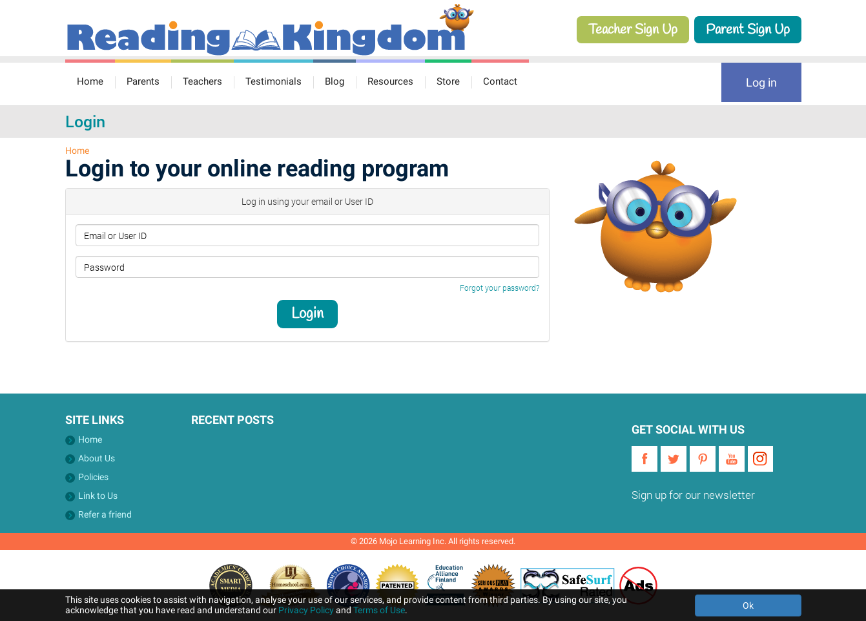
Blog (334, 81)
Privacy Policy (306, 610)
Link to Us (98, 495)
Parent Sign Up (748, 30)
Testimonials (273, 81)
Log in (761, 82)
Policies (93, 477)
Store (448, 81)
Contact (500, 81)
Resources (390, 81)
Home (90, 81)
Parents (143, 81)
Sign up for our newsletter (693, 494)
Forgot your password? (499, 288)
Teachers (202, 81)
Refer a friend (105, 514)
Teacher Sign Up (632, 30)
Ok (748, 605)
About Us (96, 458)
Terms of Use (379, 610)
